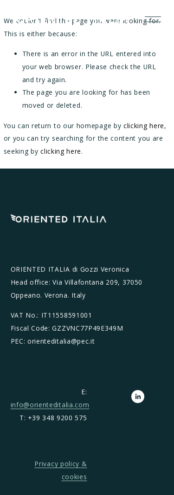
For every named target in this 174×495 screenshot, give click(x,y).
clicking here (143, 125)
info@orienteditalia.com (50, 404)
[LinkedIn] (137, 396)
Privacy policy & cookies (60, 470)
